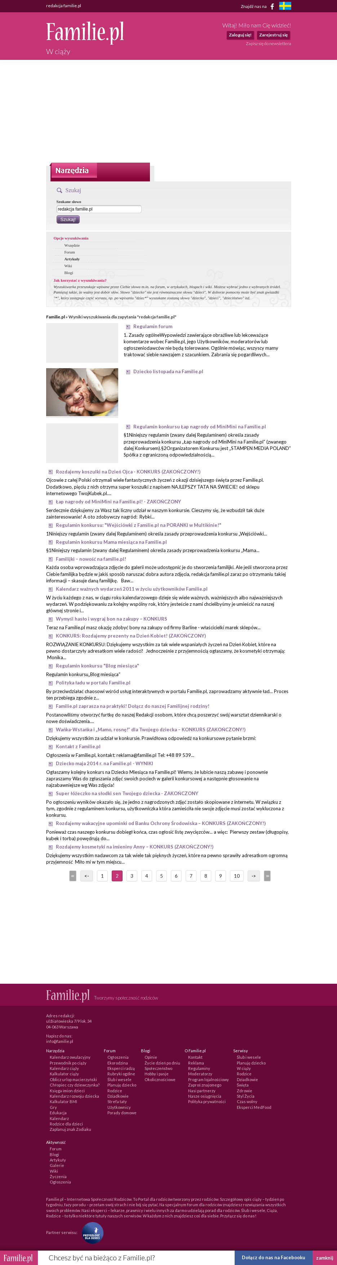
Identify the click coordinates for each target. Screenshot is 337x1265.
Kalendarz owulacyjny (70, 1057)
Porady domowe (122, 1112)
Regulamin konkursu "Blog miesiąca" (97, 666)
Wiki (68, 266)
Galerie (57, 1165)
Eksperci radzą (121, 1068)
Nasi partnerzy (202, 1090)
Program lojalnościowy (208, 1079)
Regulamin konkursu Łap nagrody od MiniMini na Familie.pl (199, 426)
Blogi (69, 272)
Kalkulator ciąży (64, 1073)
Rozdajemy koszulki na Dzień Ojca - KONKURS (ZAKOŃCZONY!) (128, 472)
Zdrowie (244, 1090)
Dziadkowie (118, 1096)
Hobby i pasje (157, 1073)
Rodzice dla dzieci (66, 1123)
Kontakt (195, 1057)
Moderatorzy (200, 1073)
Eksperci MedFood (254, 1107)
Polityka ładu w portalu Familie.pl (93, 683)
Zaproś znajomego (204, 1085)
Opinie (151, 1057)
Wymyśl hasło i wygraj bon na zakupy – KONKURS (111, 619)
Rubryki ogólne (121, 1073)
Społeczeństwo (158, 1068)
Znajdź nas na (258, 6)
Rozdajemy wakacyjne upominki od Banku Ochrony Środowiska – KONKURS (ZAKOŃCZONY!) (161, 823)
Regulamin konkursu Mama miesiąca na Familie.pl (111, 542)
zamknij (324, 1258)
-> (254, 876)
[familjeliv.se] (285, 7)
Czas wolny (247, 1101)
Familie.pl (55, 316)
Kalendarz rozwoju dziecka (74, 1096)
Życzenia (58, 1176)
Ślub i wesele (119, 1079)
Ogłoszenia (118, 1057)
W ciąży (244, 1068)
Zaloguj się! (240, 35)
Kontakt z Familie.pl (78, 746)
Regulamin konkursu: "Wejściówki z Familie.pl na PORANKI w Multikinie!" (138, 525)
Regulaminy (199, 1068)
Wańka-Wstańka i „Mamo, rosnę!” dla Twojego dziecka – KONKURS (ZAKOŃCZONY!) (150, 729)
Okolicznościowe (160, 1079)
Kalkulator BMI (63, 1101)
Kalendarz (59, 1118)
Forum (70, 252)
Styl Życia (245, 1096)
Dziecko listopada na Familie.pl (168, 371)
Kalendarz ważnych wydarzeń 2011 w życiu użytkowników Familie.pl (132, 589)
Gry (53, 1107)
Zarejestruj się (273, 35)
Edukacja (58, 1112)
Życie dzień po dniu (162, 1063)
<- (86, 876)
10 (237, 876)
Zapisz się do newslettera (268, 43)
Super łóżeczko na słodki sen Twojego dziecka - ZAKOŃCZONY (127, 793)
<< (72, 876)
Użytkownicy (119, 1107)
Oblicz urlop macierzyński (73, 1079)
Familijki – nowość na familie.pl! (91, 559)
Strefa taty (117, 1101)
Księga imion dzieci (67, 1090)
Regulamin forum (152, 326)
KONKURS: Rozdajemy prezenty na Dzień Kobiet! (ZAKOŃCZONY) (131, 636)
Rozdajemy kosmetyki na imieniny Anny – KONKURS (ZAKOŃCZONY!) (134, 847)
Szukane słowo (69, 201)
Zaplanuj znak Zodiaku (70, 1129)
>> (266, 876)
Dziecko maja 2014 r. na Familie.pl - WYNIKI (104, 763)
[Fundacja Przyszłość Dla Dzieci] (90, 1232)
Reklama (196, 1063)
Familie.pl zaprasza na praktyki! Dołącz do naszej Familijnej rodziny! (132, 706)
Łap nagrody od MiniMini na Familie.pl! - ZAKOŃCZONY (118, 501)
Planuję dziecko (121, 1085)
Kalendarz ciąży (64, 1068)
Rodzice (114, 1090)
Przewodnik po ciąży (68, 1063)
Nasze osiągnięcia (204, 1096)
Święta (243, 1085)
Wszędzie (72, 245)
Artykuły (72, 259)
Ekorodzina (117, 1063)
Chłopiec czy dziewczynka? (74, 1085)
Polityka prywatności (207, 1101)
